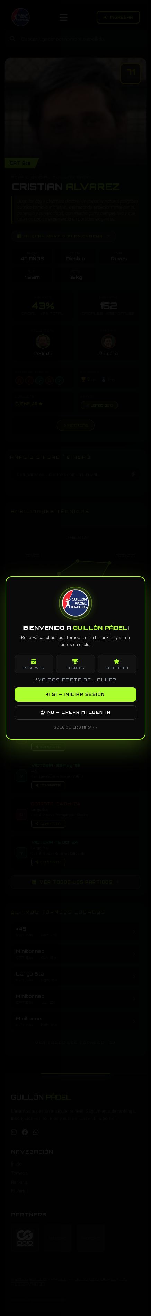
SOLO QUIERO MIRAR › (76, 727)
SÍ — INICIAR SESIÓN (75, 694)
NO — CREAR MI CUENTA (76, 712)
